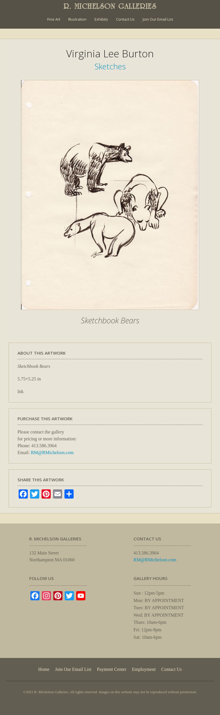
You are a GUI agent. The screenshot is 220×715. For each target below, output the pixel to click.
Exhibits (101, 19)
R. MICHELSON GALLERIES (110, 6)
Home (43, 669)
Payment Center (111, 669)
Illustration (77, 19)
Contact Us (125, 19)
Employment (144, 669)
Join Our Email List (158, 19)
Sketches (110, 66)
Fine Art (53, 19)
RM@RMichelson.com (52, 452)
